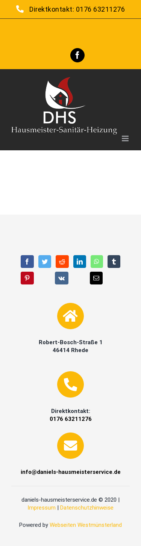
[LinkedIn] (79, 261)
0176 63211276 (100, 9)
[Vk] (61, 278)
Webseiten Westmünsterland (86, 525)
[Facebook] (27, 261)
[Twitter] (44, 261)
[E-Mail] (96, 278)
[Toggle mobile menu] (126, 138)
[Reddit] (62, 261)
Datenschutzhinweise (87, 507)
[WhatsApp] (97, 261)
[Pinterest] (27, 278)
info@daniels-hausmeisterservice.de (71, 472)
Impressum (41, 507)
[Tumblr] (114, 261)
